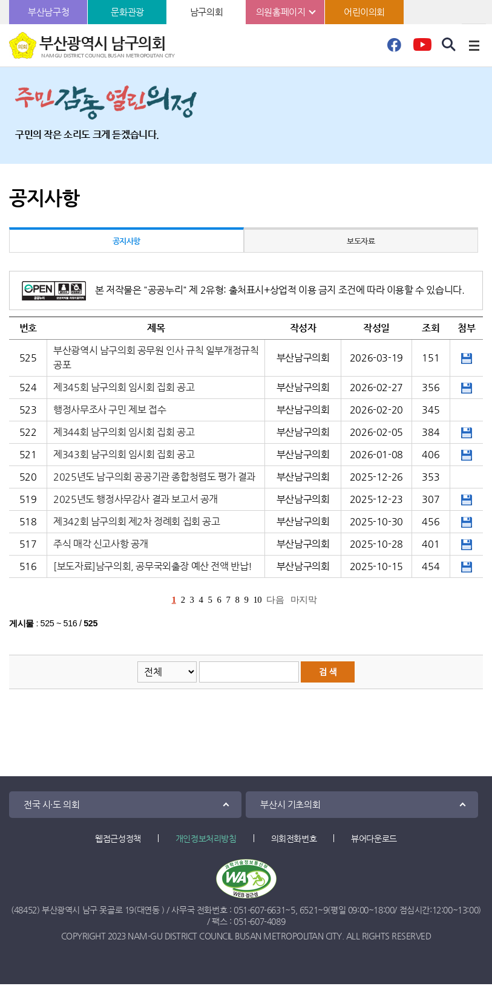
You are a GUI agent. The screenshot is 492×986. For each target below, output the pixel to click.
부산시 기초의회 (290, 804)
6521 (309, 910)
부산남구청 (48, 12)
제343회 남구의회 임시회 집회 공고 (123, 454)
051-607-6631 (259, 910)
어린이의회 (364, 12)
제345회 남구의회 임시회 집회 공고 (123, 387)
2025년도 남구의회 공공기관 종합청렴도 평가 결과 (154, 476)
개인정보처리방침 (206, 838)
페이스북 (394, 48)
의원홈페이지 (281, 12)
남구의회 (206, 12)
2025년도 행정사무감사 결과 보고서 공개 (135, 499)
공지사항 (126, 240)
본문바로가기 (0, 0)
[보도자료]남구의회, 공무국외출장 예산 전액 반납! (152, 566)
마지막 (303, 600)
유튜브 (422, 48)
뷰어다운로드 (374, 838)
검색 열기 (449, 45)
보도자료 (361, 240)
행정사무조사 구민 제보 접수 (109, 409)
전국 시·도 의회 (51, 804)
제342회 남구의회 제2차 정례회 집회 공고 (136, 521)
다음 (275, 600)
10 (257, 600)
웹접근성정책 (118, 838)
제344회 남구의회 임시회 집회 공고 (123, 432)
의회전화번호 (294, 838)
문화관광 (127, 12)
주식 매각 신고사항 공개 (100, 544)
